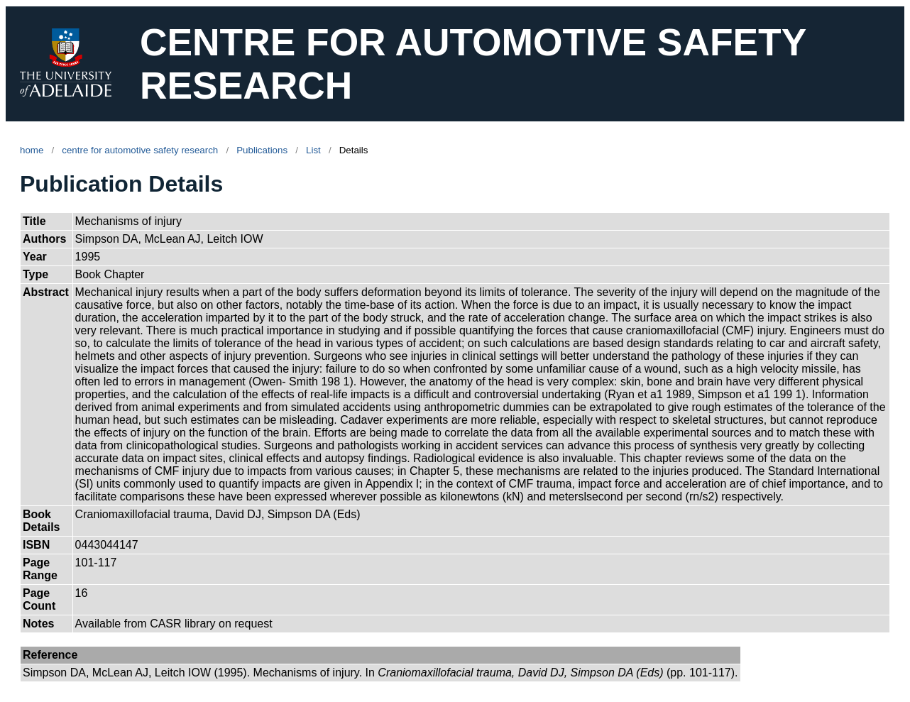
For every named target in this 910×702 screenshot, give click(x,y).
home (31, 150)
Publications (261, 150)
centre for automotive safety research (140, 150)
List (313, 150)
